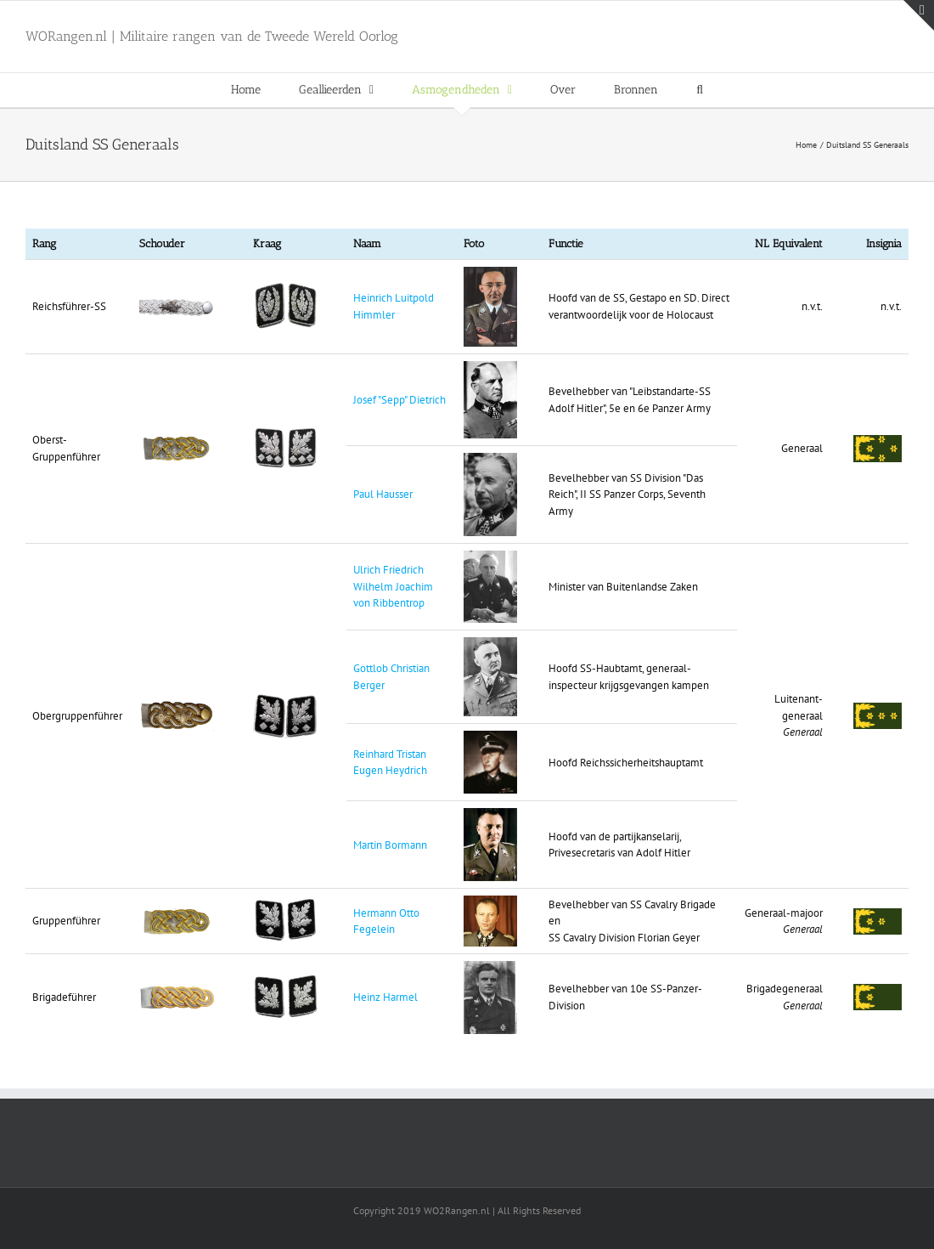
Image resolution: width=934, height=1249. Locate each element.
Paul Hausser (383, 494)
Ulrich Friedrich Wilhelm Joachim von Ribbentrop (393, 586)
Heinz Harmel (385, 997)
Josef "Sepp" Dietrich (399, 400)
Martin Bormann (390, 845)
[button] (699, 90)
